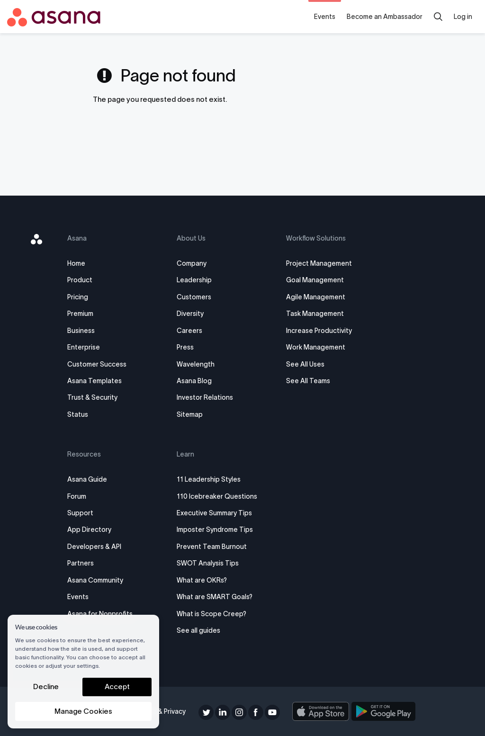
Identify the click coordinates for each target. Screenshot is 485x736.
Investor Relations (209, 397)
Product (91, 280)
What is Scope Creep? (216, 614)
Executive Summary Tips (219, 513)
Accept (117, 686)
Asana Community (107, 580)
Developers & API (106, 546)
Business (92, 330)
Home (88, 263)
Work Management (313, 347)
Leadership (198, 280)
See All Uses (303, 364)
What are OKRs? (206, 580)
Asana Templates (106, 381)
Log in (463, 16)
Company (196, 263)
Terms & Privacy (165, 711)
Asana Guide (98, 479)
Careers (194, 330)
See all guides (203, 630)
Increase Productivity (317, 330)
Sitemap (194, 414)
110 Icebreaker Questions (221, 496)
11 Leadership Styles (213, 479)
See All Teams (306, 381)
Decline (46, 686)
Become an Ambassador (384, 16)
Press (189, 347)
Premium (92, 313)
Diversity (194, 313)
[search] (438, 16)
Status (89, 414)
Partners (92, 563)
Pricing (89, 297)
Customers (198, 297)
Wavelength (200, 364)
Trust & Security (104, 397)
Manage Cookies (83, 711)
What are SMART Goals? (219, 597)
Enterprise (95, 347)
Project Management (317, 263)
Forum (88, 496)
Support (92, 513)
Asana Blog (198, 381)
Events (324, 16)
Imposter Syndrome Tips (219, 529)
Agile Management (313, 297)
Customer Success (108, 364)
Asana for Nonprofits (111, 614)
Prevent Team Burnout (216, 546)
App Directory (101, 529)
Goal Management (312, 280)
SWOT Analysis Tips (212, 563)
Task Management (312, 313)
